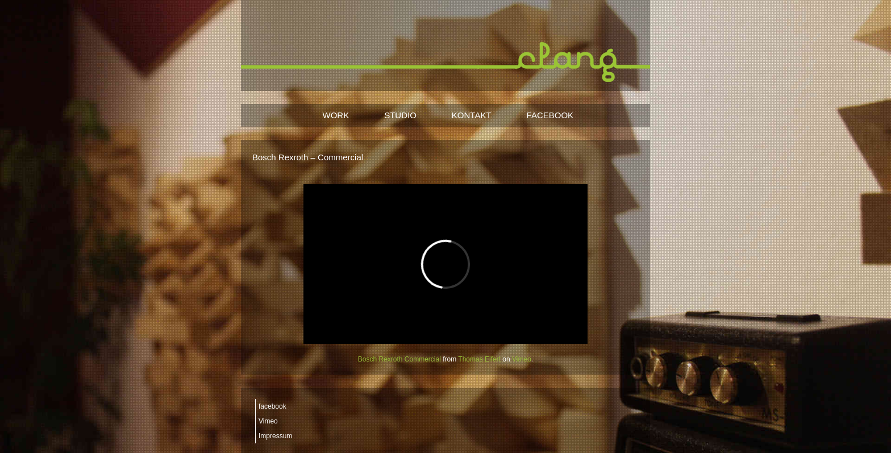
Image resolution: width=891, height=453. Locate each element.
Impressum (275, 436)
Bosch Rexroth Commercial (399, 359)
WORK (336, 115)
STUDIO (400, 115)
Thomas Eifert (479, 359)
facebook (272, 406)
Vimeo (521, 359)
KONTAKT (472, 115)
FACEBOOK (550, 115)
